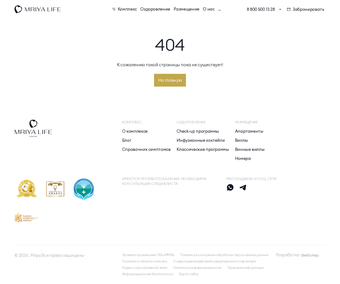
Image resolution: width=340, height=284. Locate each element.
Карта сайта (188, 274)
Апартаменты (249, 131)
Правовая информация (245, 268)
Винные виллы (250, 149)
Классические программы (203, 149)
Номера (243, 158)
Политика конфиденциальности (197, 268)
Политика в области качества (144, 261)
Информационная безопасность (147, 274)
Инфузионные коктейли (201, 140)
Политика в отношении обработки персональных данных (224, 255)
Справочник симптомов (146, 149)
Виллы (241, 140)
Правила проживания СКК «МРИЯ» (148, 255)
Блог (126, 140)
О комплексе (135, 131)
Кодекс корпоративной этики (144, 268)
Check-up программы (198, 131)
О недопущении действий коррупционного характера (214, 261)
